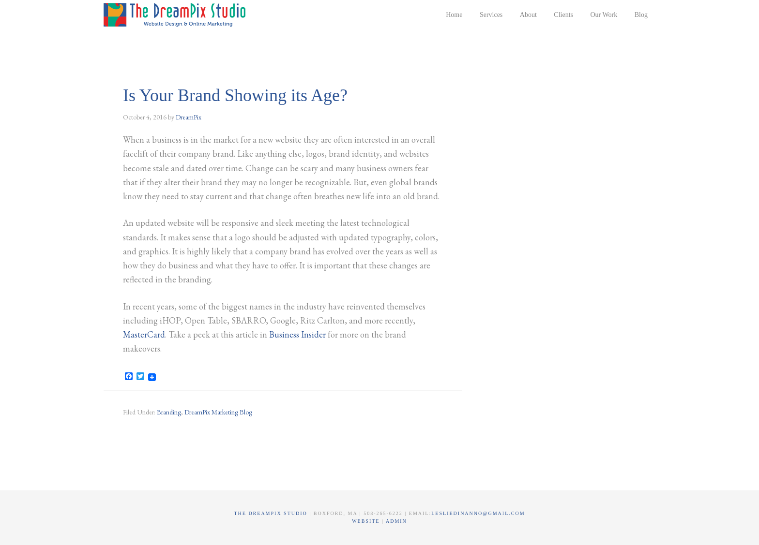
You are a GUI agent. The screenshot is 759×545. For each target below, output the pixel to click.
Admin (396, 521)
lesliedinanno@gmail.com (478, 513)
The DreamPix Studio (176, 14)
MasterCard (144, 334)
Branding (169, 412)
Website (367, 521)
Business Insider (297, 334)
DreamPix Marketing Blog (218, 412)
